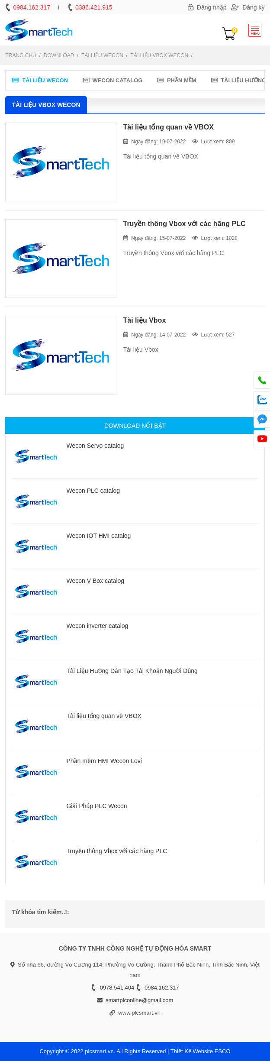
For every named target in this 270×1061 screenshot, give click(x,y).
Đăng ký (248, 7)
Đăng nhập (207, 7)
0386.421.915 (93, 7)
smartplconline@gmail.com (139, 1000)
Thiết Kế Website (191, 1051)
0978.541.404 (117, 987)
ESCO (223, 1051)
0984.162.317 (31, 7)
